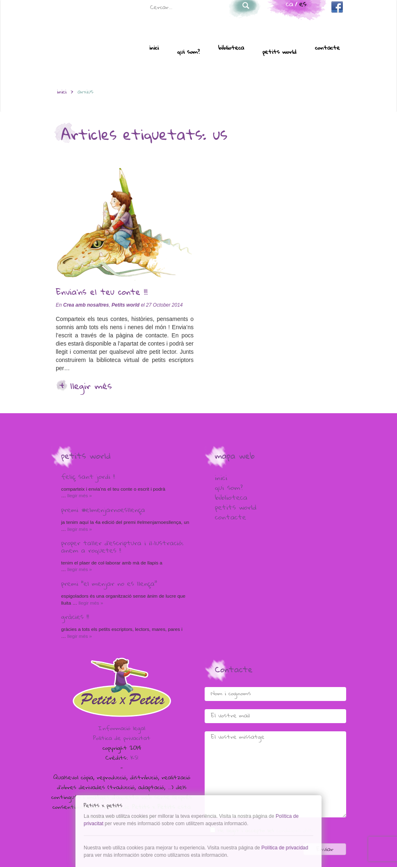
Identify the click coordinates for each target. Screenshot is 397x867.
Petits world (279, 52)
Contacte (327, 48)
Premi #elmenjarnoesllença (103, 511)
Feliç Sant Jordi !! (88, 477)
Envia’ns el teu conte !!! (102, 293)
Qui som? (188, 52)
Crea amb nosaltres (86, 305)
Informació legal (121, 729)
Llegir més (91, 387)
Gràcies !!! (75, 618)
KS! (134, 758)
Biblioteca (231, 48)
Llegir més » (79, 495)
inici (61, 92)
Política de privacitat (122, 739)
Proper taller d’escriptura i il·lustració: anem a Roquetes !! (122, 547)
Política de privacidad (284, 848)
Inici (154, 48)
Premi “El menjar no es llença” (109, 584)
